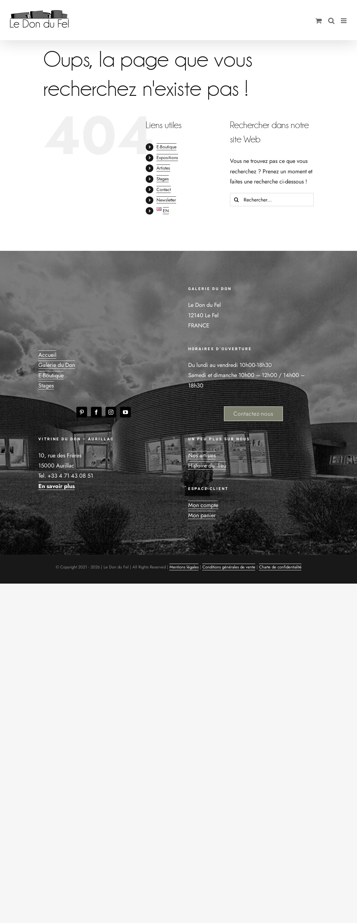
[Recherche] (236, 199)
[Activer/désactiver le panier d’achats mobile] (319, 20)
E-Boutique (166, 147)
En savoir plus (56, 486)
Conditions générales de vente (228, 567)
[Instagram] (110, 412)
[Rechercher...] (272, 199)
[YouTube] (125, 412)
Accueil (47, 355)
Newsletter (166, 200)
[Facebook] (96, 412)
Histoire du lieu (207, 466)
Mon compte (203, 505)
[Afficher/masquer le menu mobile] (344, 20)
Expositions (167, 157)
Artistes (163, 168)
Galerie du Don (56, 365)
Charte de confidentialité (280, 567)
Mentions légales (184, 567)
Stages (162, 179)
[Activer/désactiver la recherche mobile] (331, 20)
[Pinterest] (81, 412)
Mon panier (202, 515)
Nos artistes (202, 455)
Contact (163, 189)
